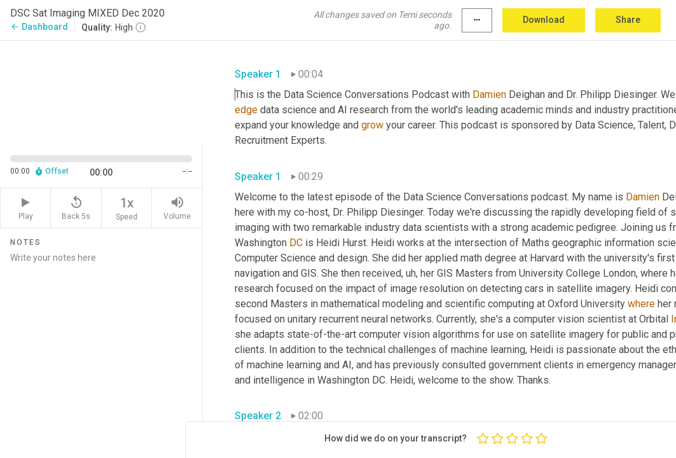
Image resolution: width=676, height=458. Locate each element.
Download (544, 20)
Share (628, 20)
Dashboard (39, 27)
